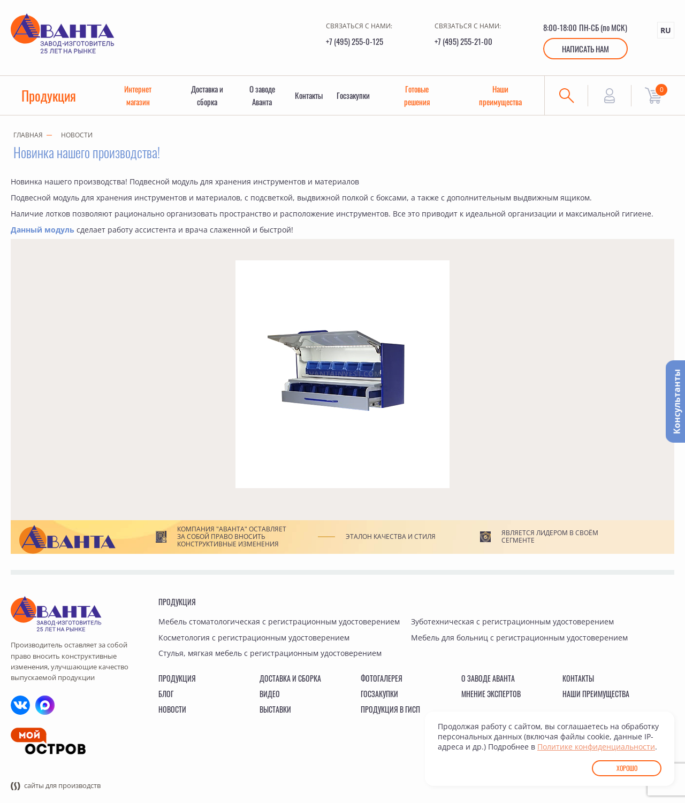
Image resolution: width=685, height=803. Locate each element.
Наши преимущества (501, 95)
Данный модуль (42, 230)
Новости (77, 135)
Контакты (309, 96)
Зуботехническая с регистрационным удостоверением (512, 622)
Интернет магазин (138, 95)
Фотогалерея (381, 678)
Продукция (49, 95)
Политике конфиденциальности (596, 747)
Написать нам (585, 49)
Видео (270, 693)
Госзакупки (354, 96)
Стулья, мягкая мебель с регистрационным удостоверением (270, 653)
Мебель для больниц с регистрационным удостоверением (519, 637)
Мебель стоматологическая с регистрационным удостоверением (279, 622)
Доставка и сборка (208, 95)
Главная (28, 135)
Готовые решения (417, 95)
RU (665, 30)
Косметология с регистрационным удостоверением (253, 637)
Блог (165, 693)
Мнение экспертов (491, 693)
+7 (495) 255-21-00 (463, 41)
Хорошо (626, 768)
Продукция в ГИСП (390, 709)
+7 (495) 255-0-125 (354, 41)
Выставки (275, 709)
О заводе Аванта (262, 95)
